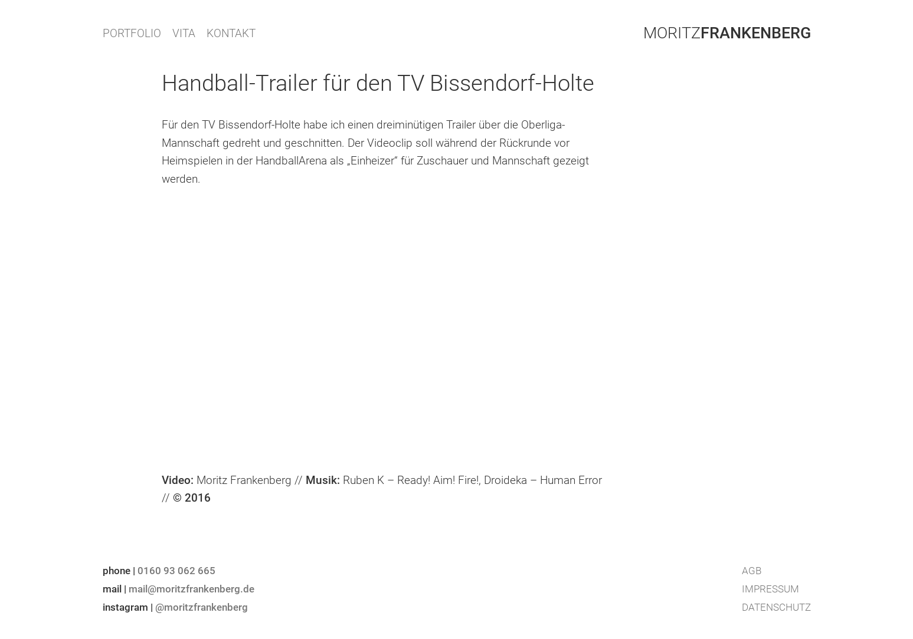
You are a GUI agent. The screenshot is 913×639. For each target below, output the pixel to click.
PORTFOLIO (132, 33)
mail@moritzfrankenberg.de (191, 589)
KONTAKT (231, 33)
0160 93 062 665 (176, 571)
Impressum (770, 589)
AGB (751, 571)
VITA (183, 33)
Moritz (727, 33)
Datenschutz (776, 607)
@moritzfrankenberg (201, 607)
